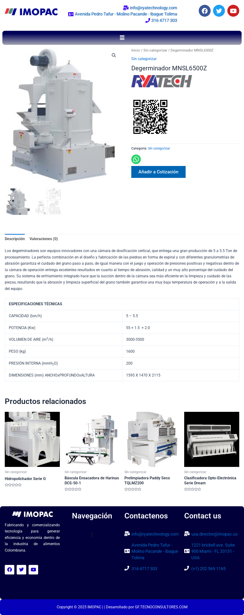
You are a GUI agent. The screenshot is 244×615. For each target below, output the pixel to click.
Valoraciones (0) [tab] (44, 239)
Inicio (135, 50)
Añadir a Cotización (158, 172)
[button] (122, 37)
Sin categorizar (155, 50)
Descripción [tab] (15, 239)
